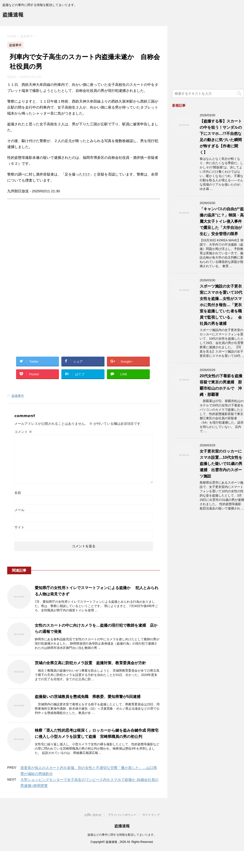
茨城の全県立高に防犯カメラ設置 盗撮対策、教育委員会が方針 (90, 663)
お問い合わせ (93, 815)
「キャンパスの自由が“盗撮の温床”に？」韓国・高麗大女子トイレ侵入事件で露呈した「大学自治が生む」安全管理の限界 (222, 221)
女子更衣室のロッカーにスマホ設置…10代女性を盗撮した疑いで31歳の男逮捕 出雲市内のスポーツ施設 (221, 463)
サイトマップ (151, 815)
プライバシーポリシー (122, 815)
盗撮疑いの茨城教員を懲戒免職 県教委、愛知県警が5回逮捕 (87, 697)
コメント (23, 432)
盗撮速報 (12, 15)
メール (19, 510)
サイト (19, 527)
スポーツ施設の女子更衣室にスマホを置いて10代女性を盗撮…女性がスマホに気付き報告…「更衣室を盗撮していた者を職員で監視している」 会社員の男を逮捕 (221, 305)
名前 (17, 493)
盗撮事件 (18, 396)
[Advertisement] (47, 248)
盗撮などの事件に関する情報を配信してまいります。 (122, 834)
